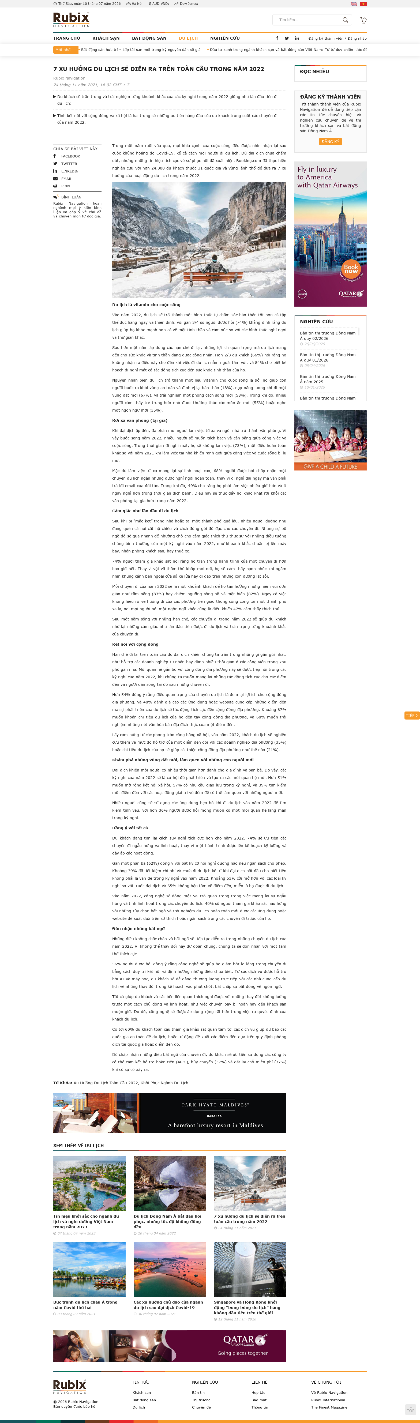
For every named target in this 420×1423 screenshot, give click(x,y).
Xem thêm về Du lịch (78, 1145)
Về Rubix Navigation (329, 1392)
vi (363, 4)
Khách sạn (142, 1392)
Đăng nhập (357, 38)
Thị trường (201, 1400)
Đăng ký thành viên (326, 38)
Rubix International (328, 1400)
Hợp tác (258, 1392)
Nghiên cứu (316, 321)
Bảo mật (259, 1400)
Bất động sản (144, 1400)
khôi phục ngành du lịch (163, 1083)
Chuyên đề (201, 1407)
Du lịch (139, 1407)
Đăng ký (330, 141)
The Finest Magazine (329, 1407)
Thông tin (260, 1407)
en (354, 4)
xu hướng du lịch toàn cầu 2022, (106, 1083)
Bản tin (198, 1392)
